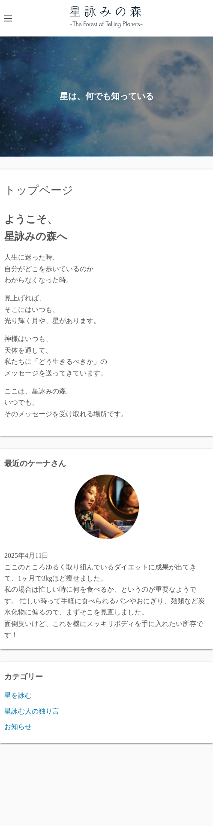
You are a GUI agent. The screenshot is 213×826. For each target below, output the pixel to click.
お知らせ (18, 726)
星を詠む (18, 695)
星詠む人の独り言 (31, 711)
